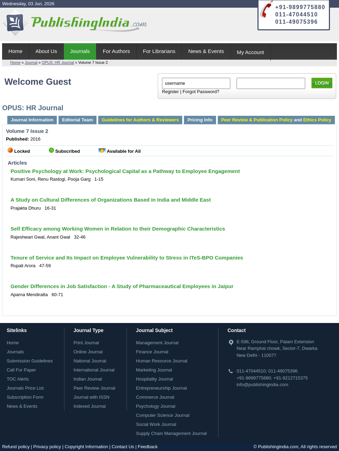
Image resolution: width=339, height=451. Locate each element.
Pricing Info (200, 119)
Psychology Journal (155, 406)
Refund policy (16, 446)
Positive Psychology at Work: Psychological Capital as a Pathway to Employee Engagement (125, 171)
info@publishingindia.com (262, 384)
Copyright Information (86, 446)
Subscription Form (25, 397)
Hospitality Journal (154, 379)
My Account (250, 52)
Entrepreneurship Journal (161, 388)
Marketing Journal (154, 370)
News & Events (206, 51)
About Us (46, 51)
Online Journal (88, 351)
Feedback (147, 446)
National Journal (90, 360)
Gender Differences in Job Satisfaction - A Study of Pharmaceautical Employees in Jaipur (121, 286)
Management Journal (157, 342)
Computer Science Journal (162, 415)
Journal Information (32, 119)
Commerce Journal (155, 397)
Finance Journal (152, 351)
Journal (31, 62)
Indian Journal (88, 379)
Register (170, 91)
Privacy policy (47, 446)
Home (15, 51)
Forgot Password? (201, 91)
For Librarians (159, 51)
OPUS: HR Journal (58, 62)
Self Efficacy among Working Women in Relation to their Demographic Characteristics (117, 229)
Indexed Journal (90, 406)
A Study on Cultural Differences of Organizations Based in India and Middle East (110, 200)
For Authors (116, 51)
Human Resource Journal (161, 360)
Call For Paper (21, 370)
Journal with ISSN (91, 397)
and (276, 119)
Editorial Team (77, 119)
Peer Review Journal (94, 388)
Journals (80, 51)
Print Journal (86, 342)
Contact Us (123, 446)
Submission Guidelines (30, 360)
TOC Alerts (18, 379)
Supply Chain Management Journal (171, 433)
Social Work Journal (156, 424)
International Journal (94, 370)
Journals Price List (25, 388)
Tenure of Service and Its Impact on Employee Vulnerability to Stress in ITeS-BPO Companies (126, 258)
